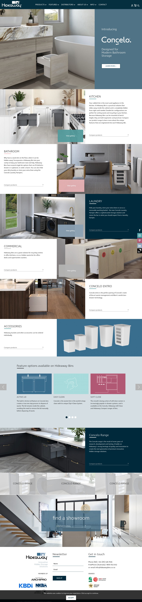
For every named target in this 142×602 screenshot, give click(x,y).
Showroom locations (63, 526)
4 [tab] (75, 417)
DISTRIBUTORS (68, 4)
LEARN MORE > (111, 66)
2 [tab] (70, 417)
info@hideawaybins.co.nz (105, 567)
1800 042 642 (111, 564)
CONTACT (103, 4)
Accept (71, 598)
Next (90, 49)
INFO (93, 4)
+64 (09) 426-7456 (105, 562)
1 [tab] (67, 417)
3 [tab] (72, 417)
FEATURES (54, 4)
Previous (4, 49)
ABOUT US (82, 4)
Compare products (95, 135)
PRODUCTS (40, 4)
